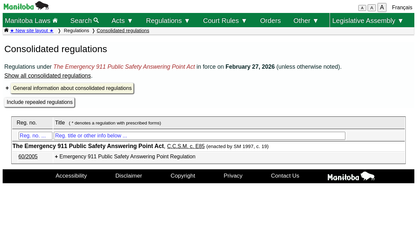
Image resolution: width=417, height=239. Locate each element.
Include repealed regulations (40, 102)
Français (402, 7)
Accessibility (71, 175)
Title (60, 122)
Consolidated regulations (123, 30)
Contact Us (285, 175)
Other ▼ (306, 20)
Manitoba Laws (31, 20)
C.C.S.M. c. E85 (186, 146)
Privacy (233, 175)
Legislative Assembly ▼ (368, 20)
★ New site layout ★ (32, 30)
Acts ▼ (122, 20)
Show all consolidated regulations (47, 75)
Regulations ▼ (168, 20)
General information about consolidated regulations (72, 88)
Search (84, 20)
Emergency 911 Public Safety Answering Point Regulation (127, 156)
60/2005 (28, 156)
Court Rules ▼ (225, 20)
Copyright (183, 175)
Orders (270, 20)
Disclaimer (128, 175)
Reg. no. (26, 122)
